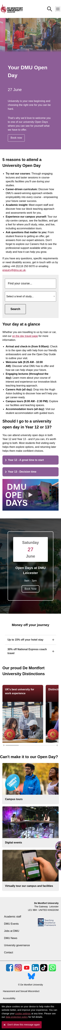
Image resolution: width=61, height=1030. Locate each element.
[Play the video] (30, 495)
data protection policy (17, 1017)
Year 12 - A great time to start (24, 460)
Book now (16, 137)
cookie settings (23, 1013)
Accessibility (9, 998)
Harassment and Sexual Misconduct (21, 991)
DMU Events (11, 923)
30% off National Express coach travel (27, 651)
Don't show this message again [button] (23, 1024)
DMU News (10, 938)
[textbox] (30, 295)
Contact (8, 952)
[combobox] (30, 296)
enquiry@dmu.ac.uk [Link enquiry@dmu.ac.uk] (14, 270)
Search (15, 309)
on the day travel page (25, 336)
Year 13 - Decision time (20, 471)
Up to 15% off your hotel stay (25, 639)
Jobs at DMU (11, 931)
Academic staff (12, 916)
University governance (17, 945)
